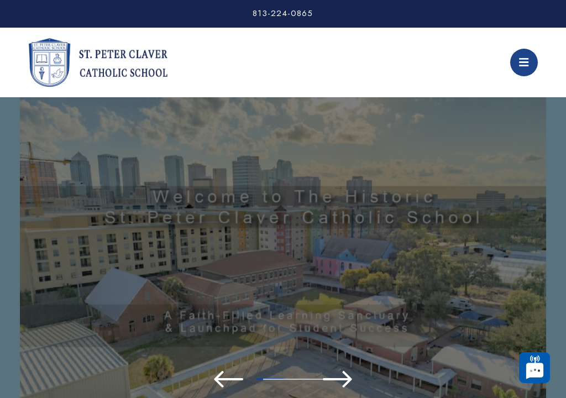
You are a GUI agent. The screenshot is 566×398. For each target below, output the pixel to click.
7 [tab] (365, 379)
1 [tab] (167, 379)
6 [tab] (332, 379)
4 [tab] (266, 379)
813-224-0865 (283, 13)
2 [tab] (200, 379)
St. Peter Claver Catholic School (97, 62)
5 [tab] (299, 379)
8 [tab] (399, 379)
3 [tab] (233, 379)
